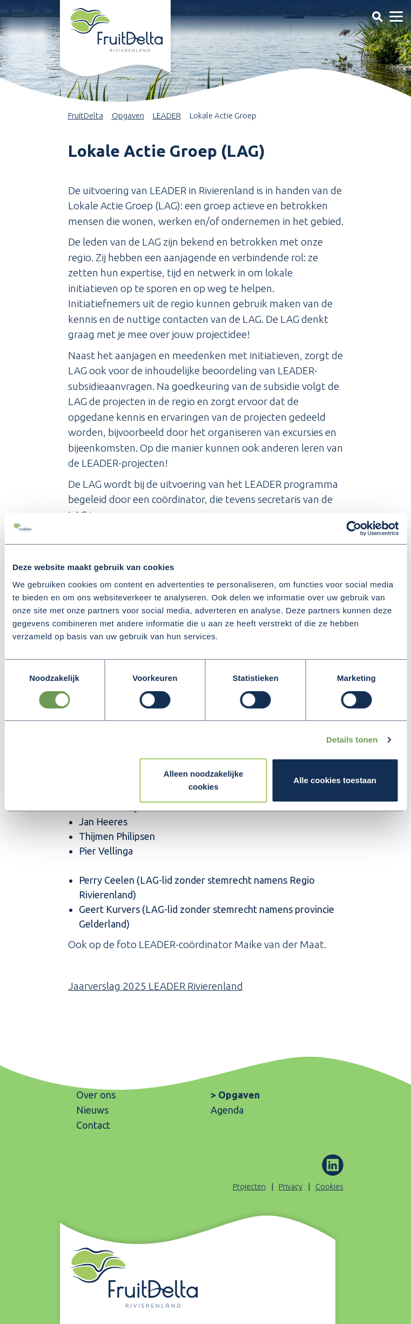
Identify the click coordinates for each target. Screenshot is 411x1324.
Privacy (290, 1186)
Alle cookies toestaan (334, 780)
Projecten (249, 1186)
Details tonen (352, 739)
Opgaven (128, 115)
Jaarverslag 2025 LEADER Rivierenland (155, 986)
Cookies (329, 1186)
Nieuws (92, 1109)
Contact (93, 1125)
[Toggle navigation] (377, 16)
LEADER (167, 115)
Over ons (96, 1094)
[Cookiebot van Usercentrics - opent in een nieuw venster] (351, 528)
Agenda (227, 1109)
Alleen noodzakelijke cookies (204, 781)
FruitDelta (85, 115)
